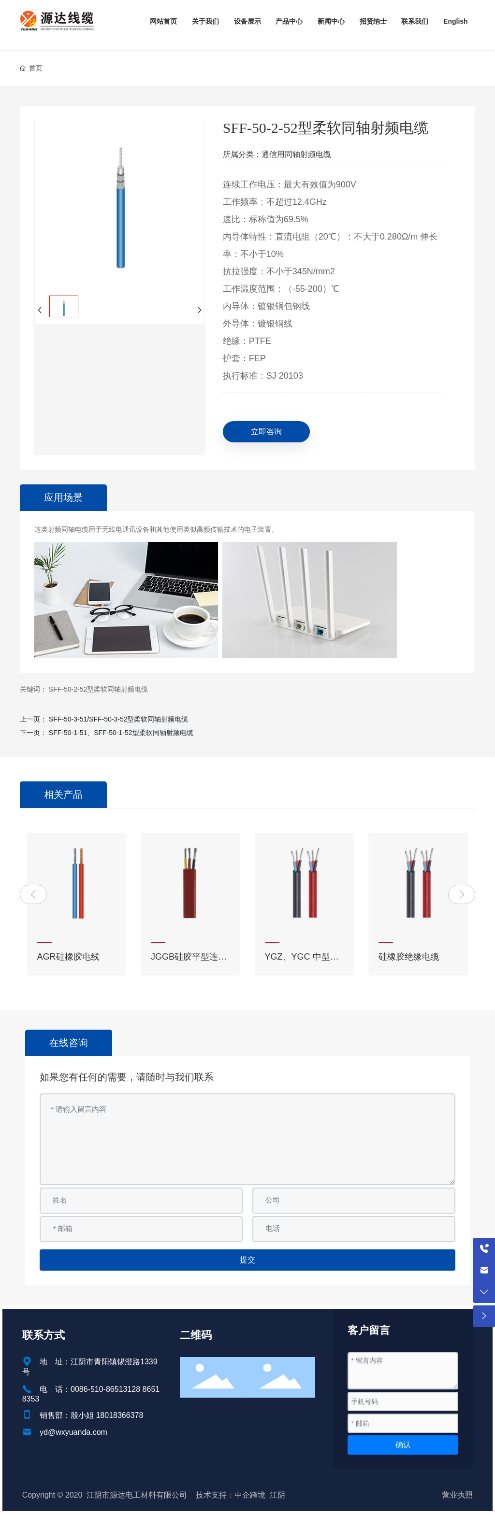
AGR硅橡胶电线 (68, 957)
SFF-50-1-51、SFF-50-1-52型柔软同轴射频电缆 (121, 732)
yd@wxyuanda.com (73, 1432)
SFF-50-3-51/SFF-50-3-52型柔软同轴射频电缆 (119, 719)
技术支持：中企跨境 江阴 (240, 1495)
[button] (33, 894)
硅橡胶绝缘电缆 (409, 957)
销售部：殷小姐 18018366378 (91, 1415)
